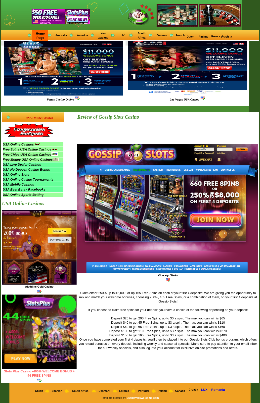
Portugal (143, 390)
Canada (180, 390)
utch (192, 36)
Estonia (124, 390)
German (162, 35)
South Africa (80, 390)
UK (123, 35)
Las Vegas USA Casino (185, 99)
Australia (61, 35)
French (180, 35)
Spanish (57, 390)
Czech (38, 390)
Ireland (162, 390)
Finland (204, 36)
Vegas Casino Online (60, 99)
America (82, 35)
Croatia (193, 389)
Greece (215, 36)
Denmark (104, 390)
